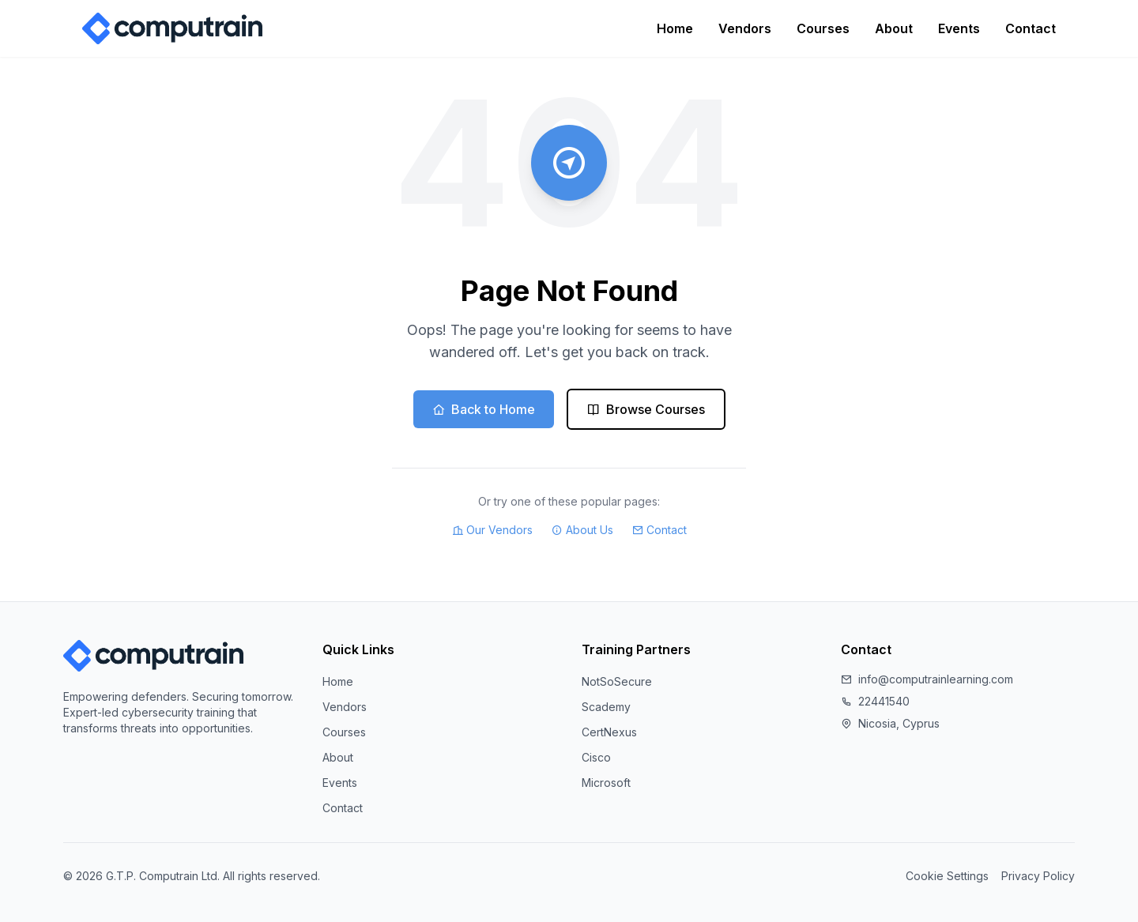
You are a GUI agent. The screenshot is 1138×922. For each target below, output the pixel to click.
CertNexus (609, 732)
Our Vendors (492, 530)
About (894, 28)
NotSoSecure (617, 681)
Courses (823, 28)
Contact (1030, 28)
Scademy (606, 706)
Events (959, 28)
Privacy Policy (1038, 875)
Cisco (596, 757)
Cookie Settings (947, 875)
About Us (582, 530)
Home (675, 28)
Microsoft (606, 782)
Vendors (744, 28)
